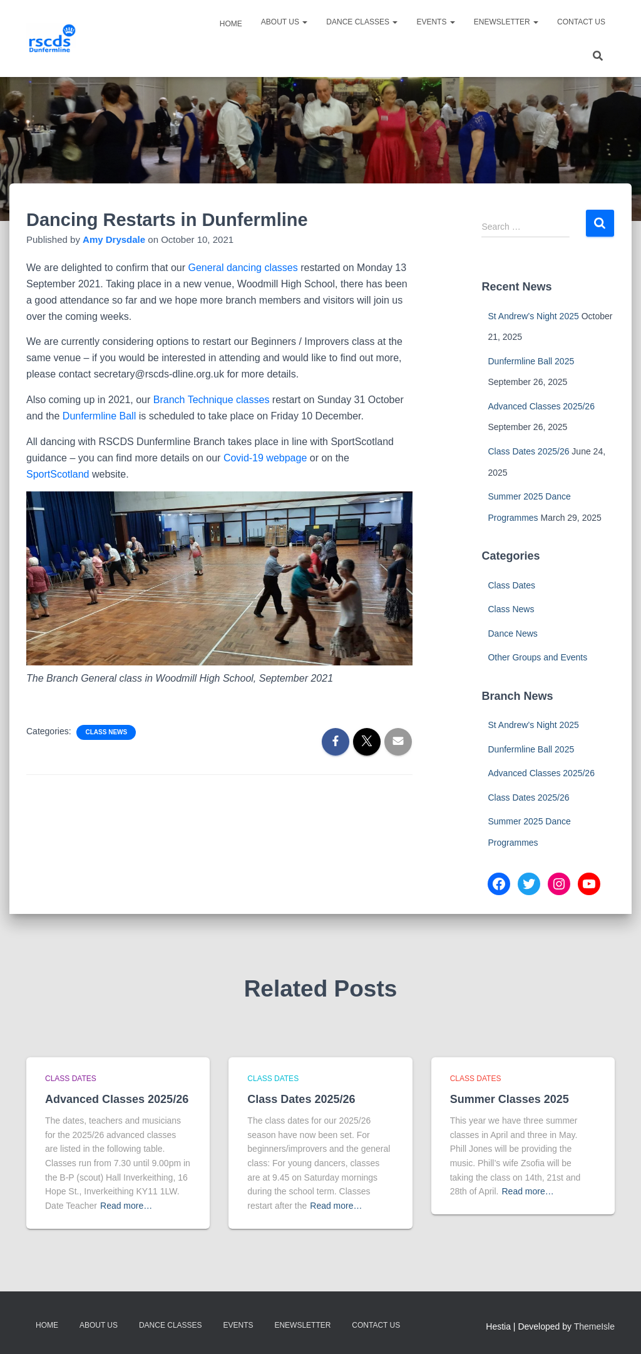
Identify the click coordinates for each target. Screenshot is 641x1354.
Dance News (512, 633)
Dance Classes (361, 22)
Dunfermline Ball (99, 416)
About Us (284, 22)
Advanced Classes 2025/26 (541, 406)
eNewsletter (506, 22)
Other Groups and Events (537, 657)
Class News (106, 732)
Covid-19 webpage (265, 458)
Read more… (126, 1206)
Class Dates (511, 585)
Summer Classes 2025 (509, 1099)
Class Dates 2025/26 (528, 451)
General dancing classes (244, 267)
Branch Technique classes (211, 399)
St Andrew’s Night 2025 (533, 316)
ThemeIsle (594, 1326)
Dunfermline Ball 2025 (531, 361)
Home (230, 23)
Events (435, 22)
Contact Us (581, 22)
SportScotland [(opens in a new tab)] (58, 474)
